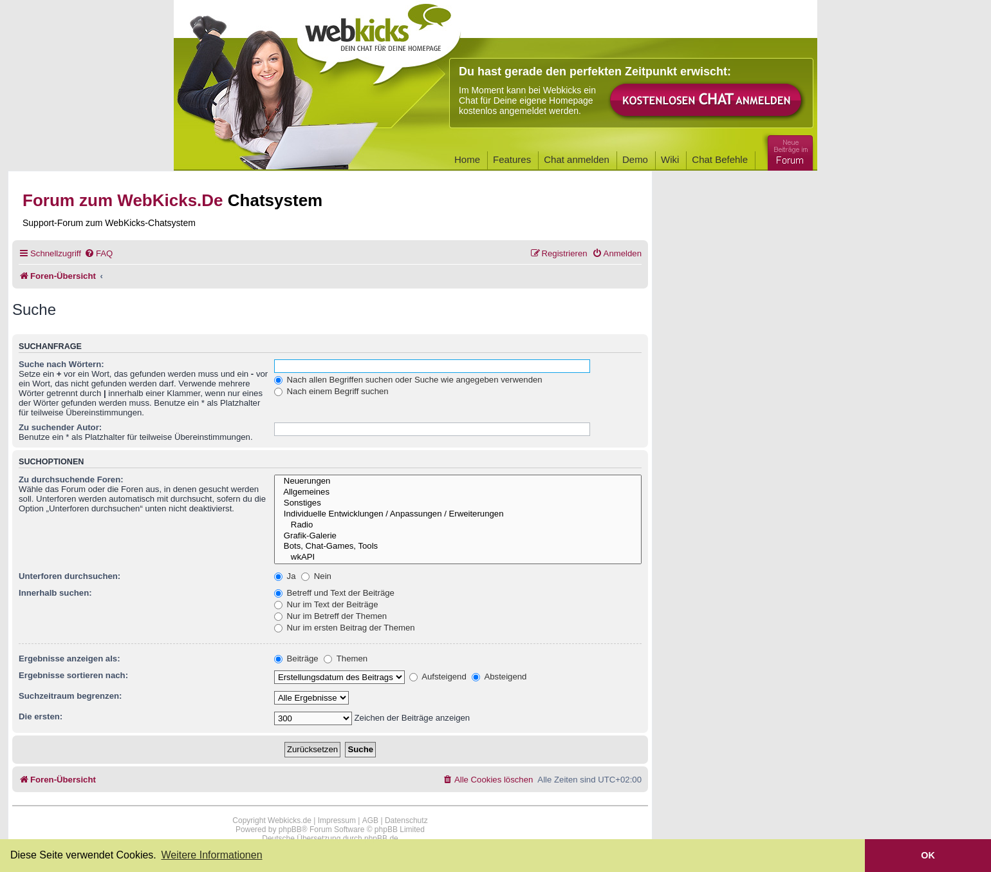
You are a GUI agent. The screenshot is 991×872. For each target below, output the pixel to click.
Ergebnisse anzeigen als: (69, 658)
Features (512, 159)
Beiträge (296, 658)
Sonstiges (457, 503)
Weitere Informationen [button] (211, 854)
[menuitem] (98, 253)
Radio (457, 525)
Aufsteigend (438, 676)
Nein (316, 576)
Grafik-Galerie (457, 536)
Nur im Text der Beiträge (326, 604)
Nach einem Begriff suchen (331, 391)
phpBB (290, 829)
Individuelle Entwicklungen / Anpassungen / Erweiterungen (457, 514)
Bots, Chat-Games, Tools (457, 546)
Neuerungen (457, 481)
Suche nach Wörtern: (61, 364)
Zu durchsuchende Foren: (71, 479)
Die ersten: (40, 716)
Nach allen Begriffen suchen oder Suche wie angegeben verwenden (408, 379)
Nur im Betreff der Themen (330, 616)
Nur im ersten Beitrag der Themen (344, 627)
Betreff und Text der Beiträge (334, 593)
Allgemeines (457, 492)
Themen (345, 658)
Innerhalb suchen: (55, 593)
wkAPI (457, 557)
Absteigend (499, 676)
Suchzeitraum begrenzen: (70, 696)
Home (467, 159)
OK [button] (928, 855)
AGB (370, 820)
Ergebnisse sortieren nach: (73, 675)
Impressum (337, 820)
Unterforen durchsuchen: (69, 576)
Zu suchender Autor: (60, 427)
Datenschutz (406, 820)
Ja (285, 576)
